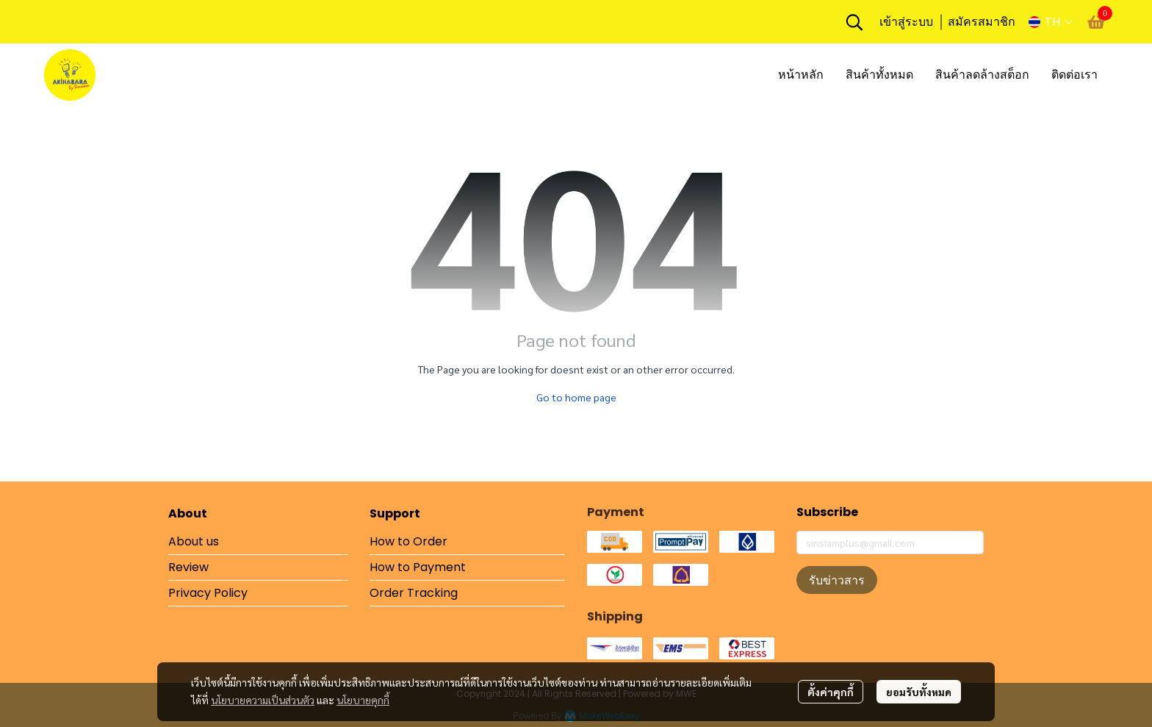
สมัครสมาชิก (981, 21)
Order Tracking (414, 592)
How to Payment (418, 567)
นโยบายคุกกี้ (362, 699)
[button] (854, 22)
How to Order (408, 541)
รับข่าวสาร (837, 580)
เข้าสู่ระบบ (906, 21)
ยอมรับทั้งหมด (918, 691)
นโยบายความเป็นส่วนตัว (262, 699)
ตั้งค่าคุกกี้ (830, 691)
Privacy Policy (208, 592)
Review (188, 567)
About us (193, 541)
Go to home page (576, 397)
